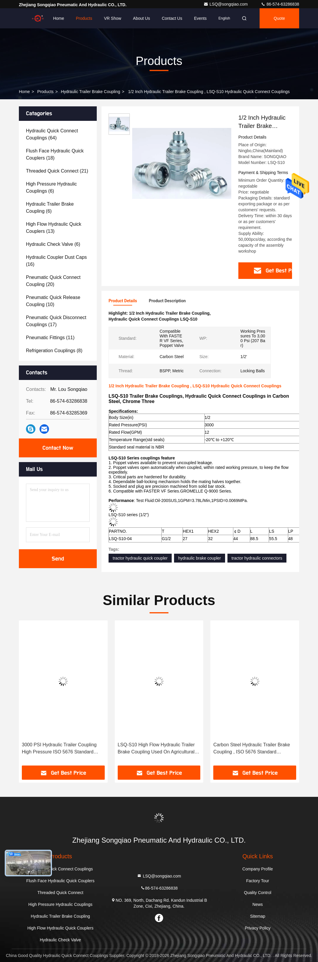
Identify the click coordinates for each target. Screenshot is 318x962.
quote (279, 18)
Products (84, 18)
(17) (56, 321)
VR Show (112, 18)
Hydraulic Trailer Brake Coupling (90, 91)
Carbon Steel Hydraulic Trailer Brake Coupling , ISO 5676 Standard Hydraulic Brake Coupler (251, 748)
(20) (53, 281)
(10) (53, 301)
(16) (56, 261)
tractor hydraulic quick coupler (140, 558)
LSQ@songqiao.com (226, 4)
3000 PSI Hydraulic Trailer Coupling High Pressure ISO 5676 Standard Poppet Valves (59, 748)
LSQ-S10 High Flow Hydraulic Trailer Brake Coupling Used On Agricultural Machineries (156, 748)
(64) (52, 134)
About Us (141, 18)
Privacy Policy (258, 928)
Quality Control (257, 892)
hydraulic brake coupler (199, 558)
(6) (51, 187)
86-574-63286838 (280, 4)
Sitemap (257, 916)
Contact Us (172, 18)
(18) (55, 154)
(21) (57, 170)
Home (58, 18)
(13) (53, 228)
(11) (50, 337)
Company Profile (257, 869)
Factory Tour (257, 880)
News (258, 904)
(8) (54, 350)
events (200, 18)
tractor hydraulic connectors (257, 558)
